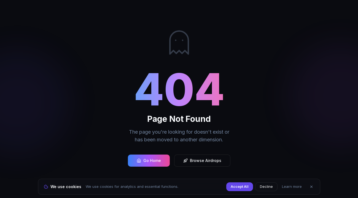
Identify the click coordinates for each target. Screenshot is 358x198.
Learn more (292, 186)
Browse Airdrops (202, 160)
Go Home (149, 160)
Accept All (240, 186)
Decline (266, 186)
